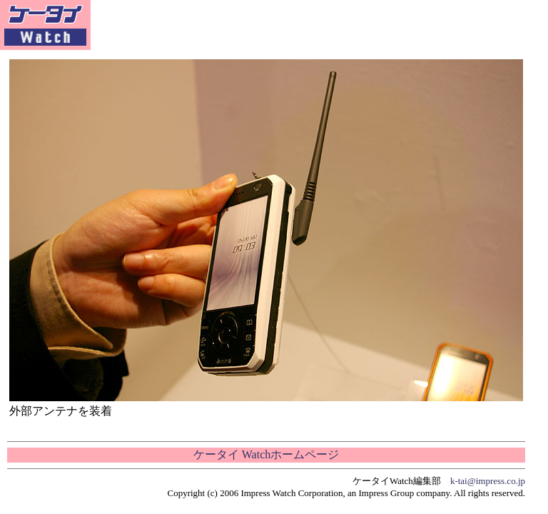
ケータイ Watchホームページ (266, 454)
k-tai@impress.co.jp (487, 480)
